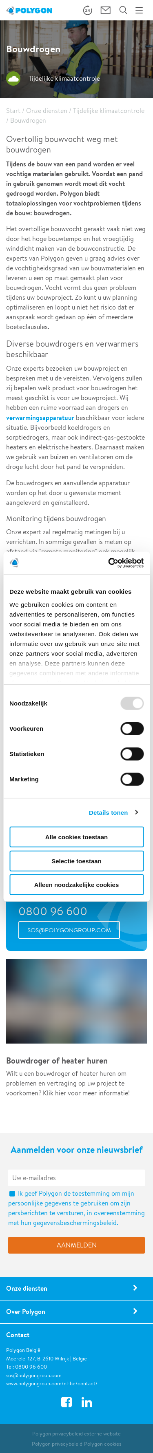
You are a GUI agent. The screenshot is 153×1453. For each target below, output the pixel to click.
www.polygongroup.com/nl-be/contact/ (52, 1383)
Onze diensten (46, 110)
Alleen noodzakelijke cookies (76, 884)
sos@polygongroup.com (69, 930)
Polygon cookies (102, 1443)
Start (13, 110)
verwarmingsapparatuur (40, 417)
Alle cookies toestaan (76, 837)
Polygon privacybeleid (57, 1443)
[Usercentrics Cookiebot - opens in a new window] (109, 562)
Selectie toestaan (76, 860)
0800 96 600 (52, 911)
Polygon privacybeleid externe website (76, 1433)
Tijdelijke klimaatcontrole (108, 110)
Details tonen (108, 812)
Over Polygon (25, 1311)
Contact (17, 1334)
